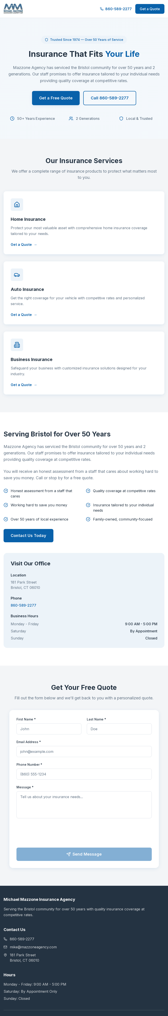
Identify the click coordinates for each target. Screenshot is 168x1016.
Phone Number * (29, 764)
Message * (25, 787)
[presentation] (84, 833)
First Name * (26, 719)
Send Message (84, 854)
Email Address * (28, 742)
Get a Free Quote (56, 98)
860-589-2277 (116, 9)
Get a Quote (150, 9)
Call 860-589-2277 (110, 98)
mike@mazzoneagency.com (30, 947)
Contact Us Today (28, 535)
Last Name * (96, 719)
